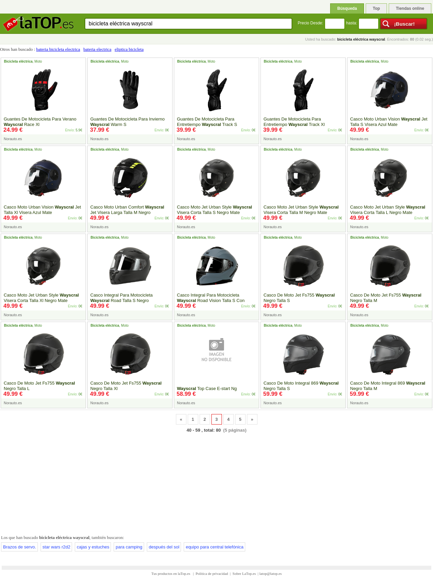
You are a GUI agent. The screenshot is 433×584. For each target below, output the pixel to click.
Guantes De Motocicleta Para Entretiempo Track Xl (294, 121)
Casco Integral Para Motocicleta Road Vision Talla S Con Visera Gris (211, 300)
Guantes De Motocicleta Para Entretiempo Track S (207, 121)
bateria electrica (98, 49)
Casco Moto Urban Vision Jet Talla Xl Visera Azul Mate (42, 209)
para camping (129, 546)
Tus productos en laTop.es (171, 573)
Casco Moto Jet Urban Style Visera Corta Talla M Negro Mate (301, 209)
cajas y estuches (93, 546)
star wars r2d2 (56, 546)
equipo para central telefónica (215, 546)
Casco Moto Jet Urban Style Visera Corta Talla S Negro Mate (214, 209)
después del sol (164, 546)
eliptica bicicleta (129, 49)
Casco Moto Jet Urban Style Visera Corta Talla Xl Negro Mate (41, 298)
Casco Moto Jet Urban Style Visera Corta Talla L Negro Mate (387, 209)
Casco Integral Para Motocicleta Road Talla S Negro (121, 298)
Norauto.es (13, 139)
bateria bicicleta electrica (58, 49)
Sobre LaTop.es (244, 573)
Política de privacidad (212, 573)
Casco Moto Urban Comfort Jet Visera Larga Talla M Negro (127, 209)
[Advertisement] (216, 482)
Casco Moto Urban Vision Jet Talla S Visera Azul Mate (388, 121)
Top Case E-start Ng (207, 388)
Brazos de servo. (19, 546)
